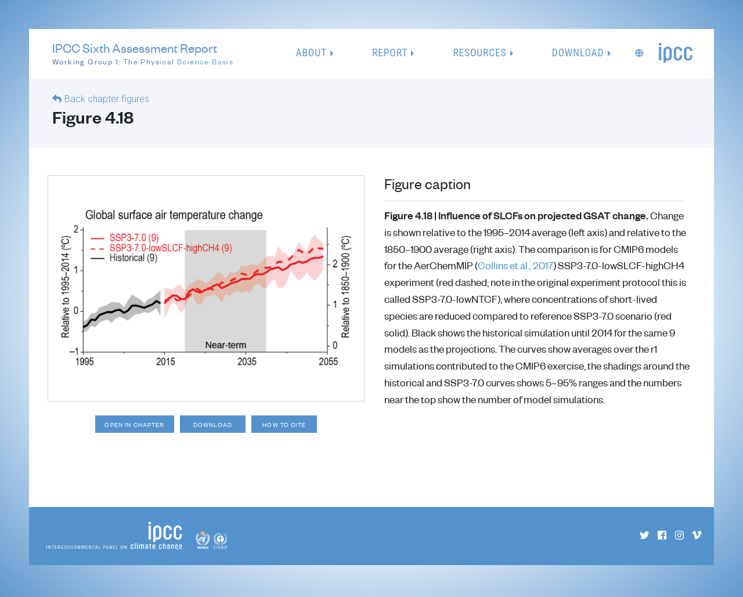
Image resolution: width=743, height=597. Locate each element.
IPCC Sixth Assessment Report (142, 54)
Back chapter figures (106, 98)
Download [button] (578, 53)
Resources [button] (479, 53)
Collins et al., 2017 (515, 265)
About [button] (311, 53)
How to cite (291, 425)
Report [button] (389, 53)
